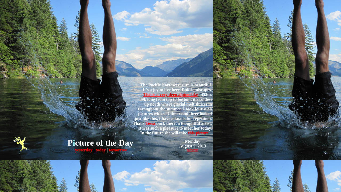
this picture (198, 133)
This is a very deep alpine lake (170, 94)
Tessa (150, 123)
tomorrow (118, 150)
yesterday (83, 150)
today (101, 150)
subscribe (192, 150)
